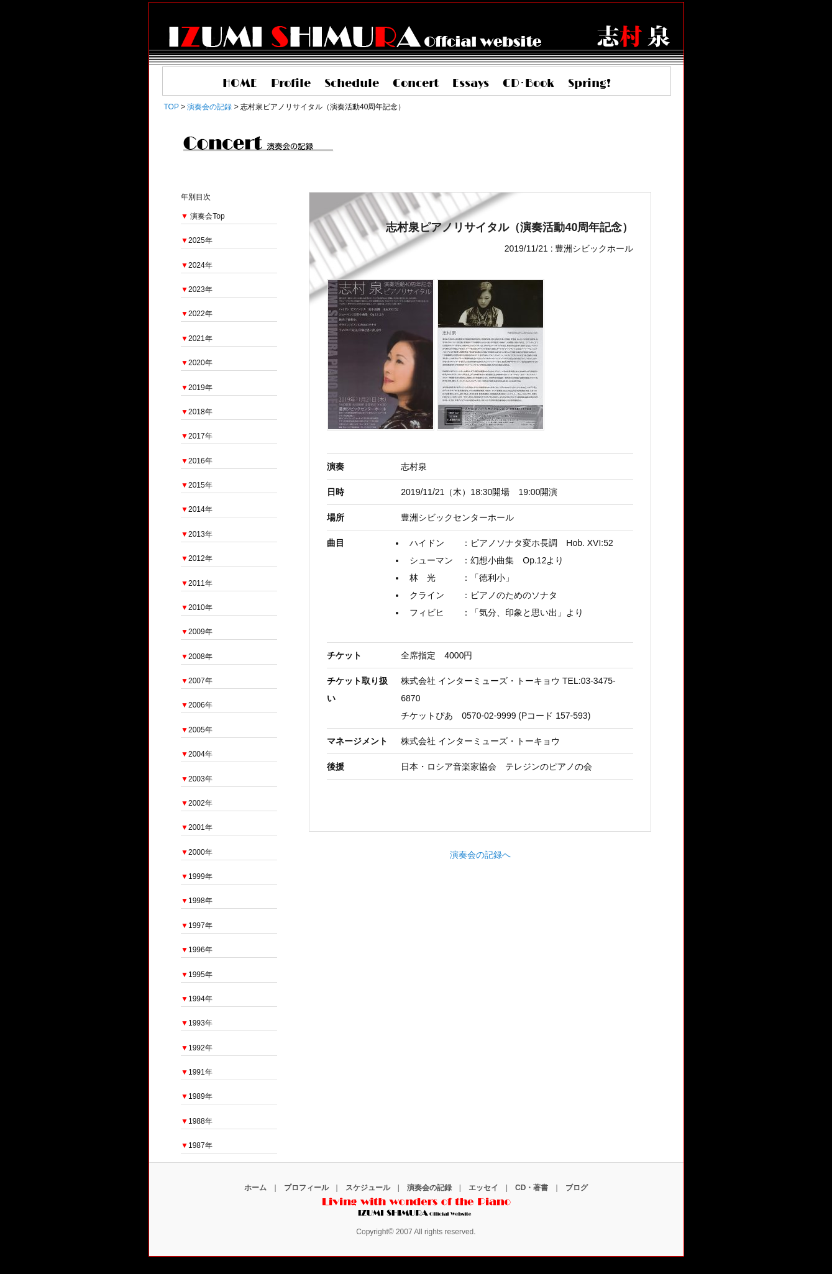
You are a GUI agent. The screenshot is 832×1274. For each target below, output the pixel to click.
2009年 (197, 631)
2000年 (197, 852)
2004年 (197, 754)
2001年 (197, 827)
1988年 (197, 1121)
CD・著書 (531, 1187)
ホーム (255, 1187)
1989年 (197, 1096)
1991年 (197, 1072)
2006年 (197, 705)
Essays (470, 84)
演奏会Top (207, 216)
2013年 (197, 534)
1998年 (197, 900)
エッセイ (483, 1187)
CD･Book (528, 84)
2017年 (197, 436)
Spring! (589, 84)
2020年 (197, 362)
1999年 (197, 876)
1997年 (197, 925)
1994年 (197, 998)
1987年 (197, 1145)
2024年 (197, 265)
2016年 (197, 461)
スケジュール (367, 1187)
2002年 (197, 803)
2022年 (197, 313)
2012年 (197, 558)
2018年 (197, 411)
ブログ (576, 1187)
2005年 (197, 730)
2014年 (197, 509)
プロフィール (306, 1187)
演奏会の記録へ (480, 855)
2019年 (197, 387)
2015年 (197, 485)
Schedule (351, 84)
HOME (239, 84)
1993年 (197, 1023)
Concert (416, 84)
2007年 (197, 680)
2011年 (197, 583)
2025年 (197, 240)
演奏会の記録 (429, 1187)
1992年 (197, 1048)
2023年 (197, 289)
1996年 (197, 949)
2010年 (197, 607)
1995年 (197, 974)
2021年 (197, 338)
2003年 (197, 779)
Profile (291, 84)
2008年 (197, 656)
